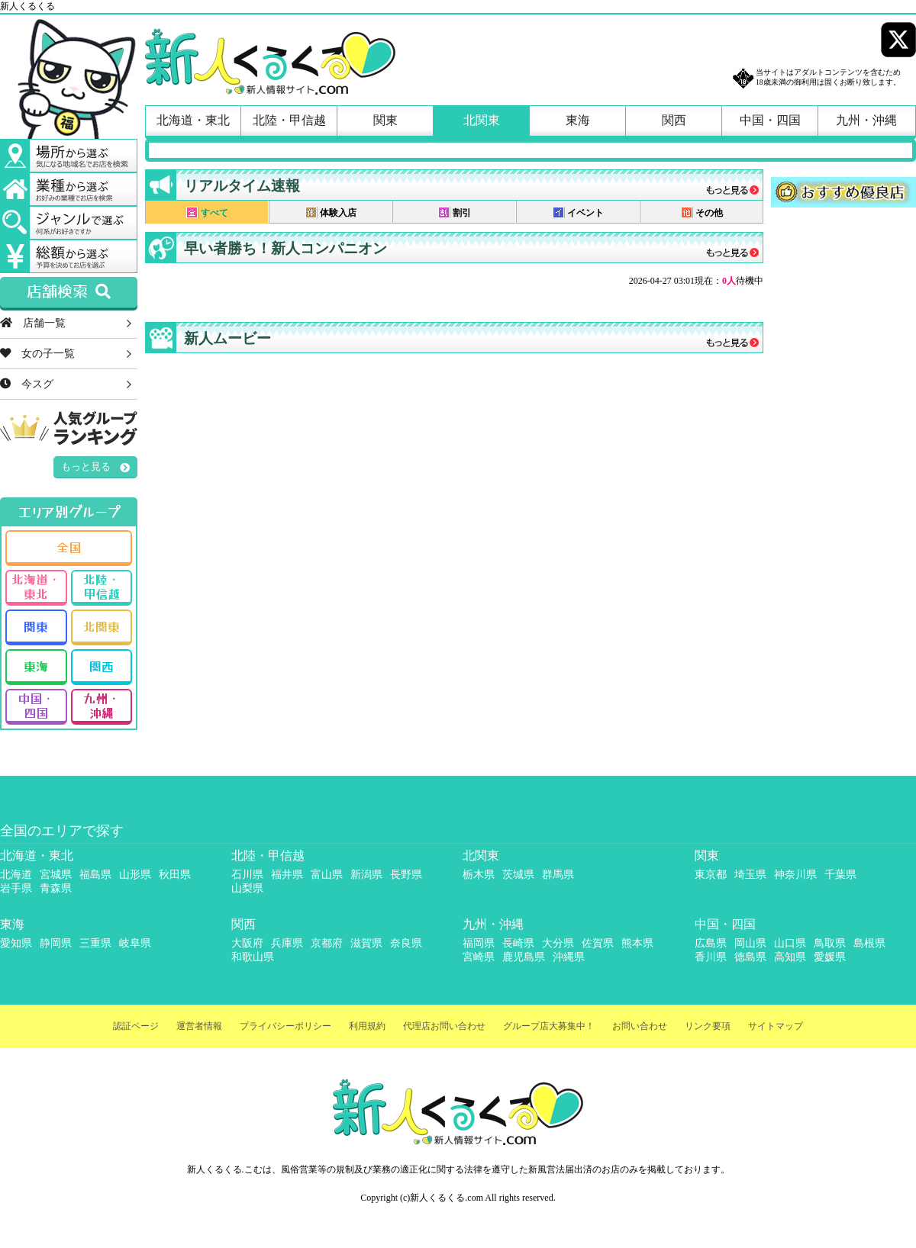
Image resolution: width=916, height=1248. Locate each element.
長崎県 (518, 943)
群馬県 (558, 874)
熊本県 (637, 943)
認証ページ (136, 1026)
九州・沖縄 (866, 120)
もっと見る (86, 466)
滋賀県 (366, 943)
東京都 (711, 874)
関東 (385, 120)
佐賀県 (598, 943)
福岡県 (479, 943)
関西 (674, 120)
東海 (578, 120)
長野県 (406, 874)
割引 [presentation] (454, 212)
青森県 (56, 888)
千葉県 (840, 874)
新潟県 (366, 874)
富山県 (327, 874)
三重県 (95, 943)
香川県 (711, 957)
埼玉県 (750, 874)
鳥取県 (830, 943)
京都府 (327, 943)
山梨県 (247, 888)
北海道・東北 (193, 120)
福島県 (95, 874)
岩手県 (16, 888)
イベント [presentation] (578, 212)
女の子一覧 (37, 353)
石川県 (247, 874)
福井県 (287, 874)
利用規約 (367, 1026)
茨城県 (518, 874)
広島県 (711, 943)
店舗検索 (69, 292)
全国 (68, 547)
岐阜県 (135, 943)
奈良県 (406, 943)
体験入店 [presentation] (330, 212)
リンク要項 (708, 1026)
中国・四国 (770, 120)
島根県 (869, 943)
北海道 (16, 874)
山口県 (790, 943)
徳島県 (750, 957)
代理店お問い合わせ (444, 1026)
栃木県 (479, 874)
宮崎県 (479, 957)
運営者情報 (199, 1026)
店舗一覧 (33, 323)
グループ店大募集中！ (549, 1026)
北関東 (481, 120)
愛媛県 (830, 957)
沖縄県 (569, 957)
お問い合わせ (639, 1026)
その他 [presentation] (702, 212)
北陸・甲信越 (289, 120)
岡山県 (750, 943)
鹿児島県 (523, 957)
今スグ (26, 384)
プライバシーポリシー (285, 1026)
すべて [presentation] (207, 212)
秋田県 (175, 874)
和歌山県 (252, 957)
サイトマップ (775, 1026)
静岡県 (56, 943)
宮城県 (56, 874)
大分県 (558, 943)
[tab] (207, 212)
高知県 (790, 957)
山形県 (135, 874)
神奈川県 (795, 874)
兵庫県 (287, 943)
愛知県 (16, 943)
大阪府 (247, 943)
